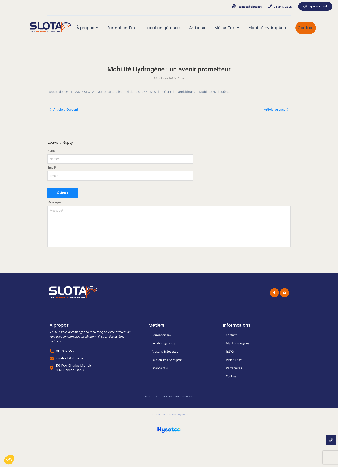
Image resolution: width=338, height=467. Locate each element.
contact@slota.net (250, 6)
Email (51, 167)
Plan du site (234, 359)
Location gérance (163, 343)
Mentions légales (237, 343)
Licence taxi (160, 368)
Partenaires (234, 368)
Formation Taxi (162, 334)
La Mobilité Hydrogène (167, 359)
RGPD (230, 351)
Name (52, 150)
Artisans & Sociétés (165, 351)
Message (54, 202)
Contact (231, 334)
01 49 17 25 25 (283, 6)
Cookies (231, 376)
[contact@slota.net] (234, 6)
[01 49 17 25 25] (270, 6)
